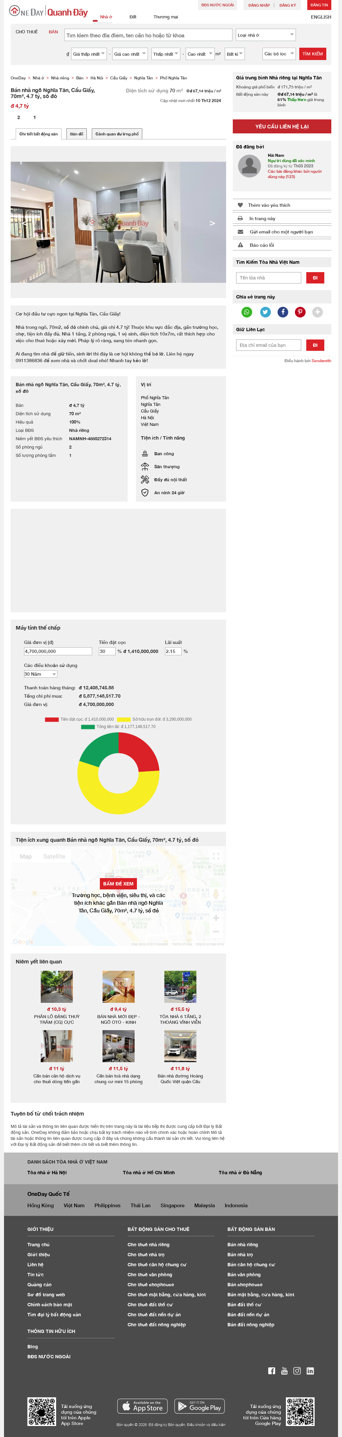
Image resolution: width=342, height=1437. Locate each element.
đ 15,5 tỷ (180, 1009)
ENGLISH (321, 17)
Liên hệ (35, 1264)
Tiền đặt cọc (112, 642)
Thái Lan (141, 1205)
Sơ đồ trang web (46, 1294)
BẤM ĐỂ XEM (118, 883)
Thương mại (162, 17)
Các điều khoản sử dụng (50, 665)
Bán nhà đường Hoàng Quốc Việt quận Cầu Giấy (180, 1081)
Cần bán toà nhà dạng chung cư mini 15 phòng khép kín (119, 1081)
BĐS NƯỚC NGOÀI (217, 5)
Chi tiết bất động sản (38, 133)
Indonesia (236, 1205)
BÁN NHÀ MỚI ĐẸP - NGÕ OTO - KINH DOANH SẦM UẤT (118, 1022)
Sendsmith (321, 360)
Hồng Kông (40, 1205)
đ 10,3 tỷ (56, 1009)
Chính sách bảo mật (49, 1304)
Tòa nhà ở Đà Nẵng (240, 1172)
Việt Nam (74, 1205)
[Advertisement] (282, 412)
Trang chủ (38, 1244)
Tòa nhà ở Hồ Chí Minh (149, 1172)
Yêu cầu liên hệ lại (282, 126)
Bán (242, 1244)
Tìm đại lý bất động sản (54, 1314)
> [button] (212, 222)
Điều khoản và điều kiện (206, 1424)
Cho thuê (149, 1244)
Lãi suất (173, 642)
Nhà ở (102, 17)
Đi (315, 277)
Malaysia (204, 1205)
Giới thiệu (38, 1254)
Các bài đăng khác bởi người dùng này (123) (295, 174)
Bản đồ (76, 133)
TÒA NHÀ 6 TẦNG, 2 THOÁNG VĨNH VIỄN (180, 1019)
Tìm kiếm (313, 53)
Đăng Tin (319, 5)
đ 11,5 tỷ (118, 1068)
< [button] (24, 222)
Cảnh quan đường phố (117, 133)
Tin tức (35, 1274)
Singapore (172, 1205)
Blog (32, 1346)
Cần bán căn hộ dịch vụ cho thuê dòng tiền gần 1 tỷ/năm (56, 1081)
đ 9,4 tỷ (118, 1009)
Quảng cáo (39, 1284)
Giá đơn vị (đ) (38, 642)
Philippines (108, 1205)
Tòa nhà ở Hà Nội (47, 1172)
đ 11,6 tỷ (180, 1068)
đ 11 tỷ (56, 1068)
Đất (129, 17)
